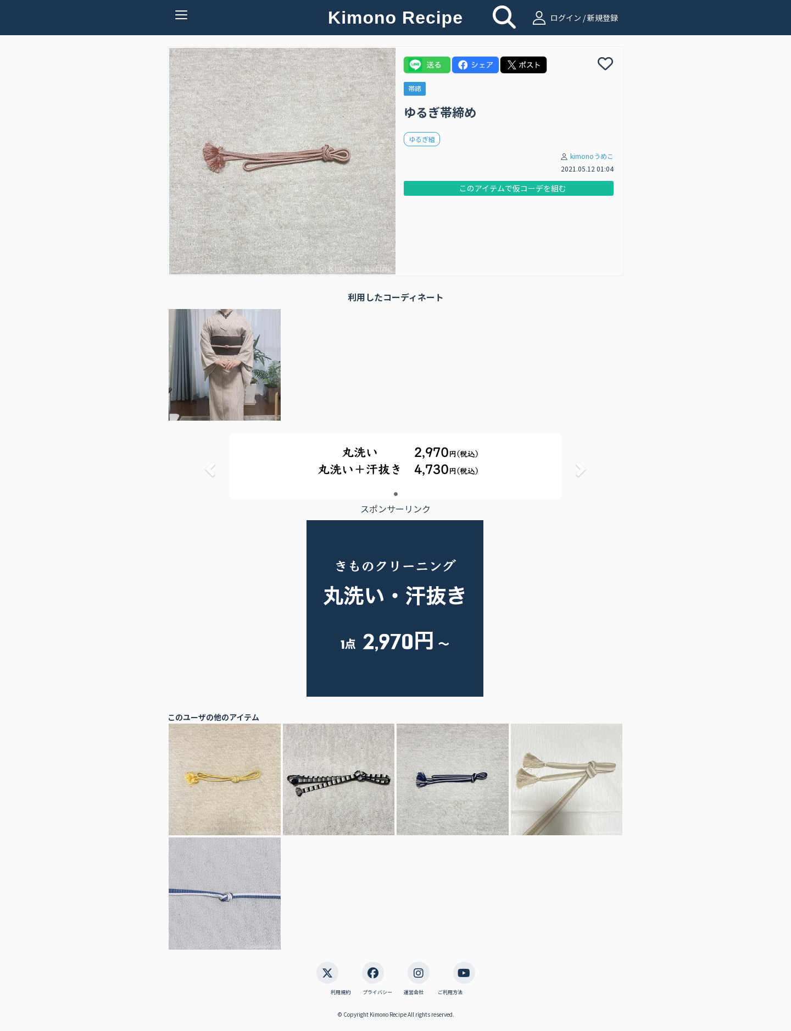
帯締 (414, 88)
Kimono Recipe (395, 17)
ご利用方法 (450, 992)
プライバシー (377, 992)
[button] (209, 466)
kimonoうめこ (592, 156)
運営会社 (414, 992)
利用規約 (340, 992)
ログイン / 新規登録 (574, 17)
